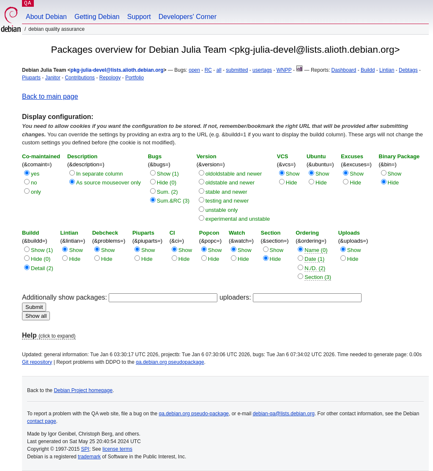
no (34, 182)
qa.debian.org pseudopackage (170, 362)
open (194, 70)
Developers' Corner (187, 16)
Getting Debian (97, 16)
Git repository (37, 362)
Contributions (80, 78)
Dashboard (344, 70)
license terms (117, 449)
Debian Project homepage (83, 390)
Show (293, 174)
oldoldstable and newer (234, 174)
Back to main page (50, 96)
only (36, 192)
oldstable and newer (230, 182)
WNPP (284, 70)
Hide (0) (166, 182)
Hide (291, 182)
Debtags (408, 70)
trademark (89, 457)
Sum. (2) (167, 192)
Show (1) (168, 174)
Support (139, 16)
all (219, 70)
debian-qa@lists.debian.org (284, 414)
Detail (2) (42, 268)
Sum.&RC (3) (173, 201)
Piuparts (31, 78)
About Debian (46, 16)
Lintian (386, 70)
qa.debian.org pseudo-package (194, 414)
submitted (237, 70)
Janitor (52, 78)
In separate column (99, 174)
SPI (85, 449)
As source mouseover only (108, 182)
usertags (262, 70)
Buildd (368, 70)
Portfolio (134, 78)
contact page (41, 421)
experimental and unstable (238, 219)
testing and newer (227, 201)
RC (208, 70)
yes (35, 174)
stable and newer (226, 192)
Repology (110, 78)
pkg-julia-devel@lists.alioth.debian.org (117, 70)
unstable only (222, 210)
